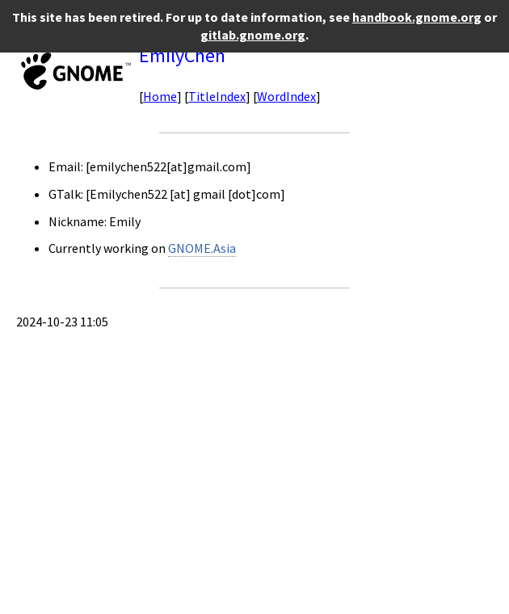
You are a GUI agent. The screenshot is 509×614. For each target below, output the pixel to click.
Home (160, 96)
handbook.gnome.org (417, 17)
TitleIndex (217, 96)
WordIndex (286, 96)
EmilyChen (182, 55)
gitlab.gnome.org (252, 35)
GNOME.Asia (202, 248)
